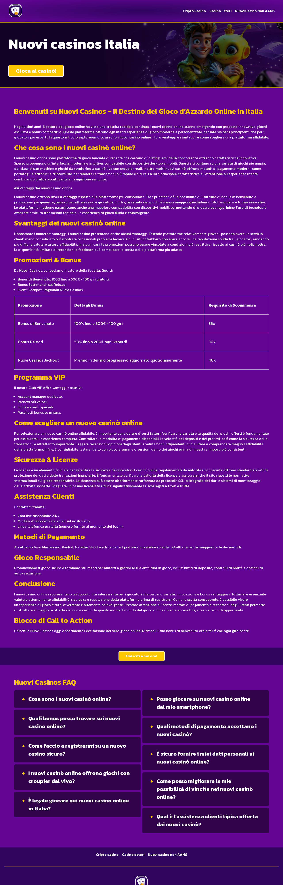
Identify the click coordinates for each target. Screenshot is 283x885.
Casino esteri (220, 10)
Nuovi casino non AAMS (255, 10)
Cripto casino (194, 10)
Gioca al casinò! (36, 71)
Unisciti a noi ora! (141, 656)
